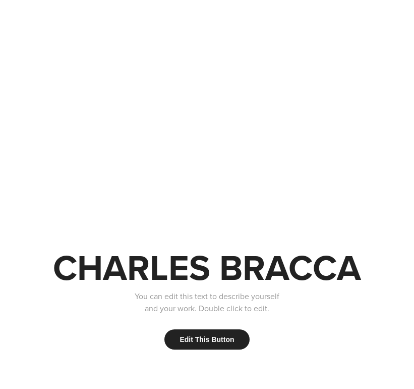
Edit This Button (207, 339)
